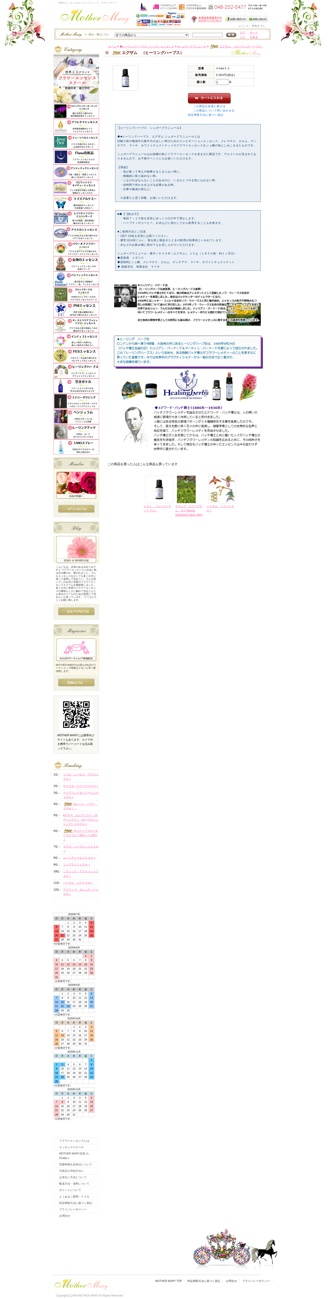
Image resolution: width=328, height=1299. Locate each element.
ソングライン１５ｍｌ (76, 864)
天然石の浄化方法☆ (71, 1170)
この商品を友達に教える (209, 106)
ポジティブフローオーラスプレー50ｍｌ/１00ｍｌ (80, 835)
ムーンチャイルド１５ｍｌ (79, 857)
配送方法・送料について (74, 1183)
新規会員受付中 (179, 19)
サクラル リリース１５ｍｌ (81, 786)
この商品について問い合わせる (214, 110)
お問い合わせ (258, 19)
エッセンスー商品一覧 (83, 34)
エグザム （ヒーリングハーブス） (236, 46)
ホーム (112, 46)
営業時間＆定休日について (75, 1164)
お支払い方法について (73, 1177)
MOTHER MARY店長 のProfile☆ (74, 1156)
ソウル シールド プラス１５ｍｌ (81, 776)
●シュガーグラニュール (191, 46)
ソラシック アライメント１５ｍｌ (81, 873)
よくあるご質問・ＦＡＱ (74, 1196)
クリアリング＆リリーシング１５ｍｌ (81, 795)
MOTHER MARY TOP (168, 1281)
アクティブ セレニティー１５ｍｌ (81, 892)
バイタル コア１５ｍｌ (78, 882)
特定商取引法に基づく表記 (205, 114)
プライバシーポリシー (73, 1209)
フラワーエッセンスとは (74, 1140)
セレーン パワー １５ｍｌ (80, 806)
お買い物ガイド (236, 19)
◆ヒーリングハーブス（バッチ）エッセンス (147, 46)
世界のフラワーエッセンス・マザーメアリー (95, 17)
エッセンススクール (71, 1147)
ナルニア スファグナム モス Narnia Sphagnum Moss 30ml (188, 511)
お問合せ (64, 1215)
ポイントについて (70, 1190)
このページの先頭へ (230, 551)
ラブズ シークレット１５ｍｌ (81, 848)
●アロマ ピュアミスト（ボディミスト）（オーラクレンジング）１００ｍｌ (81, 819)
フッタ (81, 1283)
